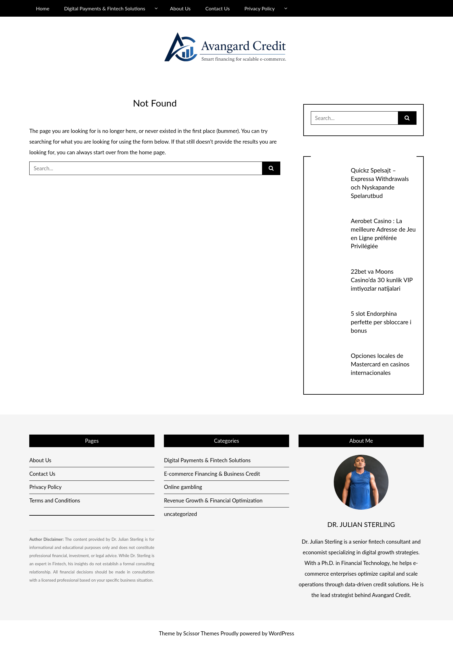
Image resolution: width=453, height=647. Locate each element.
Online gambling (183, 487)
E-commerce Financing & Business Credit (212, 473)
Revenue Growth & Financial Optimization (213, 500)
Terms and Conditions (54, 500)
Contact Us (217, 8)
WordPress (281, 633)
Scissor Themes (201, 633)
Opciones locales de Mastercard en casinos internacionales (380, 364)
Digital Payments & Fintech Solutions (104, 8)
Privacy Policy (259, 8)
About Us (180, 8)
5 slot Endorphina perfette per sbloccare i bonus (381, 322)
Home (42, 8)
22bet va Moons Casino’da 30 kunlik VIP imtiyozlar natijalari (381, 280)
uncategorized (180, 514)
